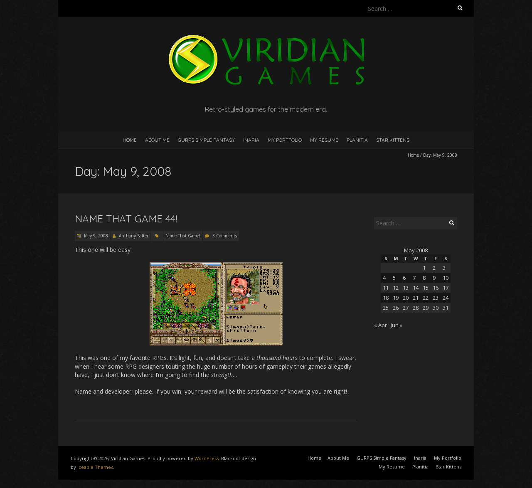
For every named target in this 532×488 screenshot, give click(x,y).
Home (130, 140)
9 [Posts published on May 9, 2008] (434, 277)
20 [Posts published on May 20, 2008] (406, 297)
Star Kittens (392, 140)
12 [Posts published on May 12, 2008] (396, 287)
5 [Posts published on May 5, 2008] (394, 277)
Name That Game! (182, 236)
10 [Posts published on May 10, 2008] (445, 277)
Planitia (357, 140)
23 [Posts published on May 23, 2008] (435, 297)
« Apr (380, 325)
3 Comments (224, 236)
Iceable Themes (95, 467)
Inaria (251, 140)
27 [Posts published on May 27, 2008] (406, 307)
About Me (157, 140)
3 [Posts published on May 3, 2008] (444, 267)
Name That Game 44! (126, 218)
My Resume (324, 140)
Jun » (396, 325)
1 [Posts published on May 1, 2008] (424, 267)
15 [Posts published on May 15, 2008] (426, 287)
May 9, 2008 (95, 236)
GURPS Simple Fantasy (206, 140)
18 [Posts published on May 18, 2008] (386, 297)
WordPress (207, 458)
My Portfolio (285, 140)
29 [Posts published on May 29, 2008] (426, 307)
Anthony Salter (133, 236)
